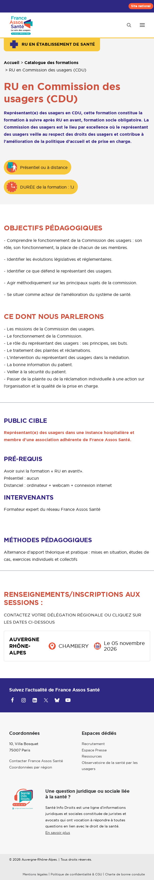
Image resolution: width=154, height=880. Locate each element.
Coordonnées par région (30, 767)
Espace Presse (94, 750)
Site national (141, 6)
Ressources (92, 756)
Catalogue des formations (51, 62)
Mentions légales (35, 874)
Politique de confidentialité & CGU (76, 874)
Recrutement (93, 744)
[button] (142, 25)
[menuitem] (141, 6)
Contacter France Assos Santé (36, 761)
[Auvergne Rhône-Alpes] (21, 25)
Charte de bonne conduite (125, 874)
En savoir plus (57, 833)
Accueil (11, 62)
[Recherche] (126, 25)
